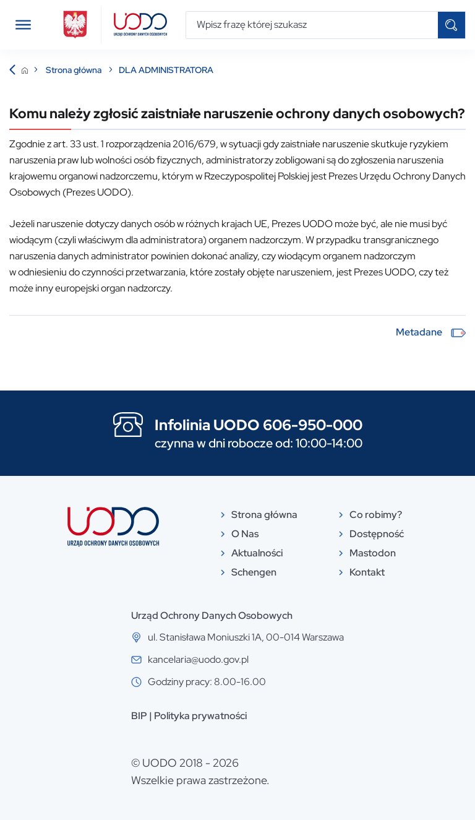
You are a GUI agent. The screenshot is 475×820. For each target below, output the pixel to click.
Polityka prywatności (200, 715)
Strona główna (74, 70)
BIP (139, 715)
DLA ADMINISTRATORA (166, 70)
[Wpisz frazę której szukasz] (312, 25)
